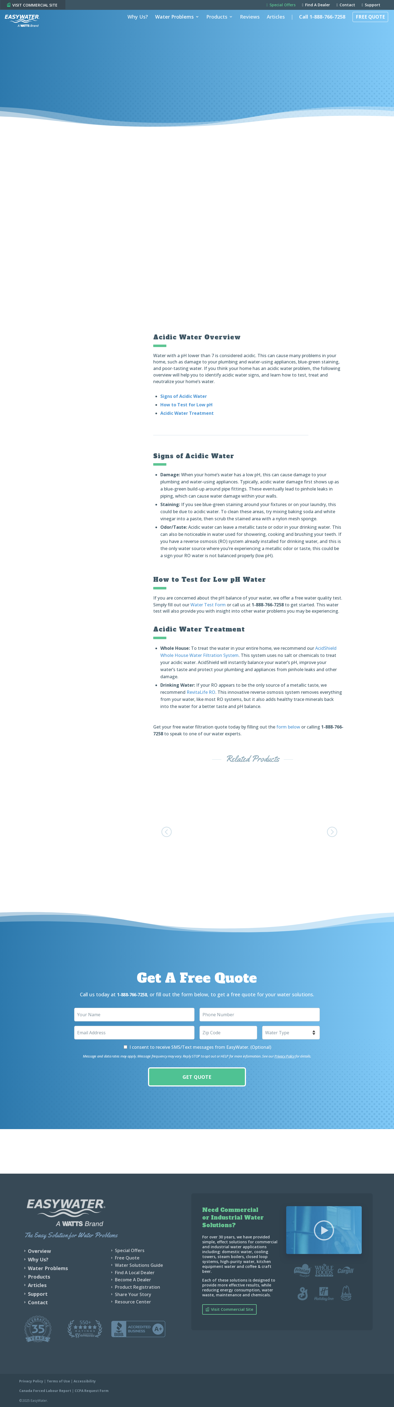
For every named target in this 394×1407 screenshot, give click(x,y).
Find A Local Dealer (135, 1271)
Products (213, 25)
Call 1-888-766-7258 (319, 25)
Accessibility (85, 1380)
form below (288, 726)
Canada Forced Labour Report (45, 1389)
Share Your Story (133, 1293)
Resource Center (133, 1301)
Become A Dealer (133, 1279)
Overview (39, 1250)
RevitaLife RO (201, 692)
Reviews (247, 25)
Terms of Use (58, 1380)
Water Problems (171, 25)
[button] (168, 830)
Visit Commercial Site (232, 1308)
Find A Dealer (316, 5)
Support (371, 5)
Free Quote (367, 25)
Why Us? (134, 25)
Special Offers (281, 5)
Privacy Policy (284, 1055)
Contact (346, 5)
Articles (273, 25)
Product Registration (137, 1286)
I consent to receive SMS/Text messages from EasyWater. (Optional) (200, 1046)
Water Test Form (208, 604)
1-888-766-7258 (268, 604)
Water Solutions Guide (139, 1264)
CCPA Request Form (92, 1389)
